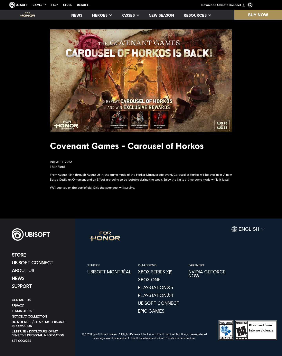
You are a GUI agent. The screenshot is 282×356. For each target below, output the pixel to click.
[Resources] (197, 15)
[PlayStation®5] (161, 287)
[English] (247, 230)
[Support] (40, 286)
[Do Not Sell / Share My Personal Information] (40, 324)
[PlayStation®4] (161, 295)
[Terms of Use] (40, 311)
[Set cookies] (21, 341)
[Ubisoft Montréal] (110, 272)
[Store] (40, 255)
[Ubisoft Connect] (40, 263)
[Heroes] (102, 15)
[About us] (40, 270)
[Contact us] (40, 300)
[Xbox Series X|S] (161, 272)
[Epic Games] (161, 311)
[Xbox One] (161, 279)
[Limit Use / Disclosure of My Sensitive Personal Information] (40, 333)
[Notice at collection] (40, 316)
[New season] (161, 15)
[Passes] (130, 15)
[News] (76, 15)
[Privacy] (40, 305)
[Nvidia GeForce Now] (211, 274)
